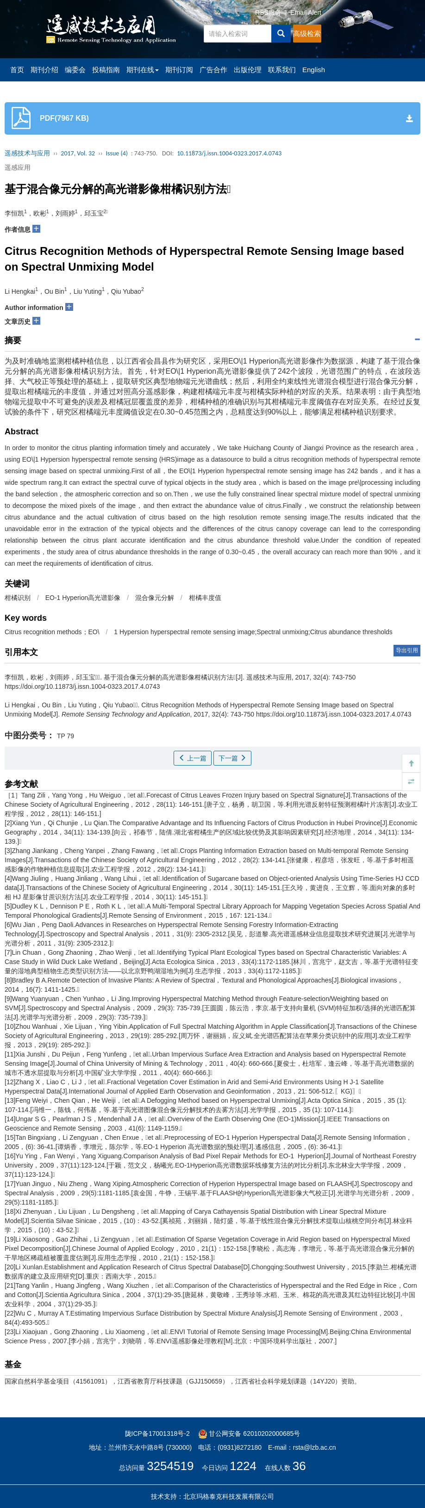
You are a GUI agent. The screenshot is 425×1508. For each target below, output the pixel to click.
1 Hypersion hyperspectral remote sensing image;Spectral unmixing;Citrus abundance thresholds (253, 632)
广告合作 (213, 70)
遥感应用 (18, 167)
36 (299, 1466)
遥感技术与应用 (27, 153)
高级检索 (307, 33)
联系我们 (282, 70)
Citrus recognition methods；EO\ (52, 632)
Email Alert (305, 12)
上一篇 (192, 758)
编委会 (75, 70)
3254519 (170, 1466)
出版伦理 (248, 70)
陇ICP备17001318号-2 (157, 1433)
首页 (17, 70)
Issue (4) (117, 153)
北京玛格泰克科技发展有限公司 (228, 1496)
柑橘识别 (18, 597)
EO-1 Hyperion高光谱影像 (83, 597)
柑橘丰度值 (205, 597)
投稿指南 (106, 70)
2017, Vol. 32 (78, 153)
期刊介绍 (44, 70)
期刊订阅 (179, 70)
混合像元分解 (154, 597)
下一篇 (232, 758)
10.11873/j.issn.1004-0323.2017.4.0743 (229, 153)
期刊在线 (142, 70)
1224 (243, 1466)
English (313, 70)
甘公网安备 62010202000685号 (249, 1433)
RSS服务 (268, 12)
